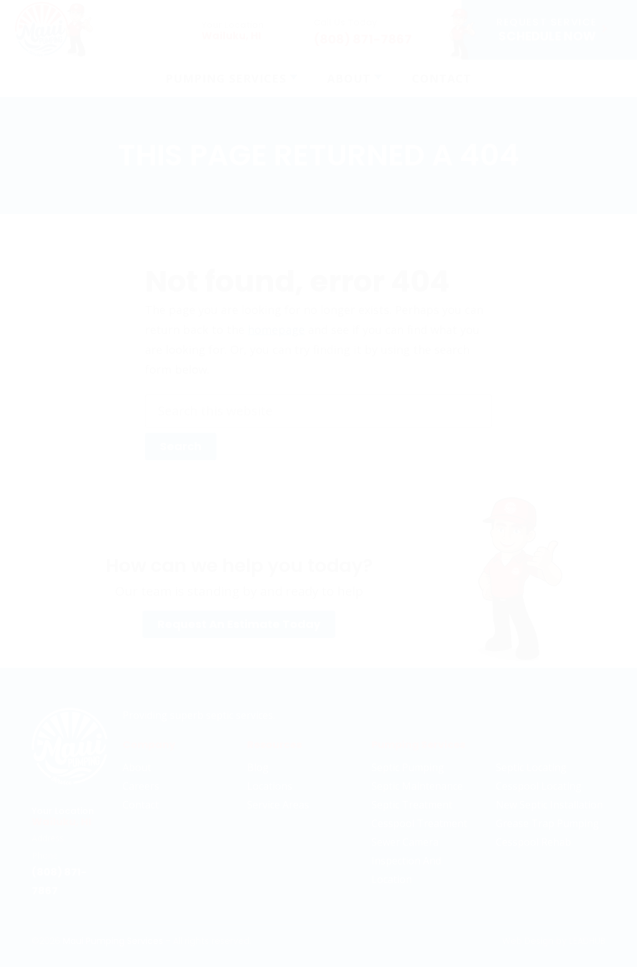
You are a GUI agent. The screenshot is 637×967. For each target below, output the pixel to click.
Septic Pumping (407, 767)
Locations (269, 786)
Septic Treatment (411, 805)
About (137, 767)
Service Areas (278, 805)
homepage (276, 329)
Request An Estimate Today (238, 624)
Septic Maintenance (417, 786)
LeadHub (587, 941)
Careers (141, 786)
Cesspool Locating (539, 786)
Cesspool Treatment (419, 823)
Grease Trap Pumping (547, 823)
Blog (258, 767)
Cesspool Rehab (533, 842)
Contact (141, 805)
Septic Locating (531, 767)
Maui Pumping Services (113, 941)
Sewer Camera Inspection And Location (406, 860)
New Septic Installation (549, 805)
